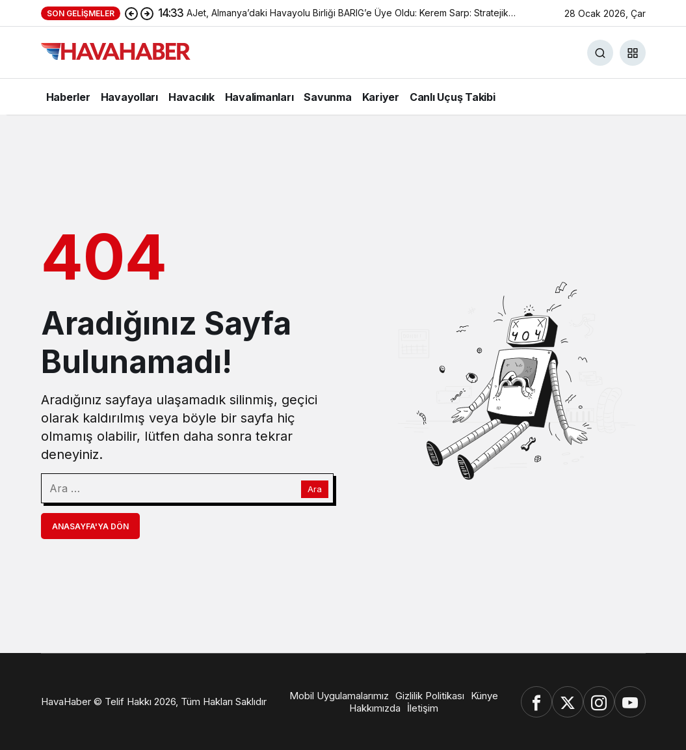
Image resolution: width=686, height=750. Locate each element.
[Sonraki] (147, 13)
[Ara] (600, 53)
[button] (633, 53)
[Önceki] (131, 13)
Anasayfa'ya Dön (90, 526)
